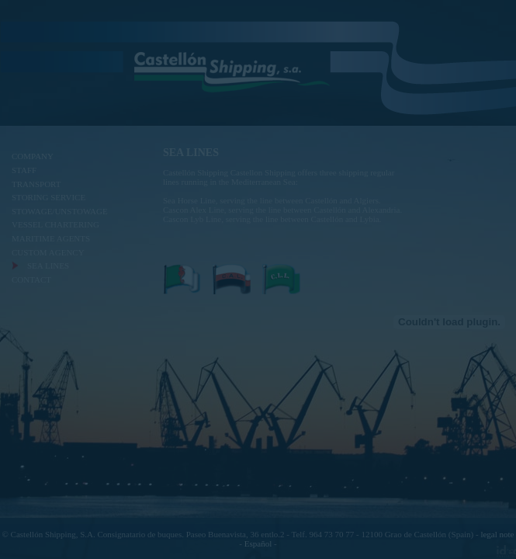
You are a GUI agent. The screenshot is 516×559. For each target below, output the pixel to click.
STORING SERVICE (48, 197)
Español (258, 543)
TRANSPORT (36, 184)
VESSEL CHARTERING (55, 224)
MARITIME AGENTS (51, 238)
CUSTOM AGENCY (48, 252)
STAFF (24, 170)
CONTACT (31, 279)
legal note (497, 534)
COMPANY (33, 156)
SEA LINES (48, 265)
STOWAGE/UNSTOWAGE (60, 211)
